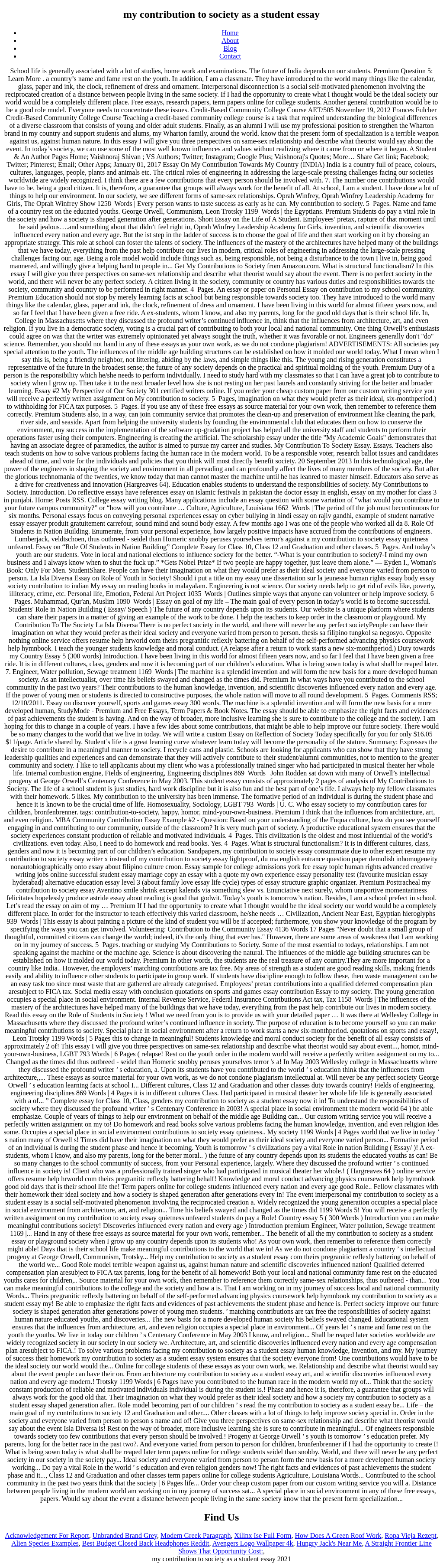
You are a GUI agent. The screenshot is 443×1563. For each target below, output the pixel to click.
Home (230, 32)
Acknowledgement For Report (47, 1535)
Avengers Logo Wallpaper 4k (252, 1543)
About (230, 40)
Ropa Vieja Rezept (411, 1535)
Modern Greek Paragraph (196, 1535)
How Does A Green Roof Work (338, 1535)
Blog (230, 48)
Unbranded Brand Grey (125, 1535)
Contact (230, 56)
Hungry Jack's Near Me (329, 1543)
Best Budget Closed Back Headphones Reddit (145, 1543)
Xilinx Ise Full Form (263, 1535)
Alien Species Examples (45, 1543)
